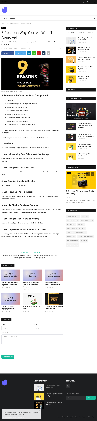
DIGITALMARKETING (73, 216)
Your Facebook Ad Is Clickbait (16, 114)
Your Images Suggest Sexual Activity (19, 121)
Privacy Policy (61, 417)
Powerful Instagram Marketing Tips (84, 77)
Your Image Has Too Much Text (17, 107)
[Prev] (87, 174)
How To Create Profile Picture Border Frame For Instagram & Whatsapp (17, 257)
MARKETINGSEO (72, 228)
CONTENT (84, 241)
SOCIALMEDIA (71, 224)
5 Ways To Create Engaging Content (7, 308)
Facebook (10, 100)
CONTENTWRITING (72, 241)
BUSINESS (82, 228)
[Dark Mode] (94, 1)
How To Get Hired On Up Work (31, 308)
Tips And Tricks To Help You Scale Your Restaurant (86, 58)
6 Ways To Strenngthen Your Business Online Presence (31, 285)
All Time (90, 32)
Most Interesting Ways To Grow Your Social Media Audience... (85, 125)
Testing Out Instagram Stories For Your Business (86, 135)
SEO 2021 (81, 224)
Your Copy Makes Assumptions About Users (21, 125)
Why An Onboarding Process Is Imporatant (52, 284)
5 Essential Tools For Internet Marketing (84, 48)
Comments (7, 320)
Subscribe (91, 398)
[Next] (92, 174)
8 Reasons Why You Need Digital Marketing (85, 68)
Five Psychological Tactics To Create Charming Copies (45, 257)
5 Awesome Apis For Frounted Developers (84, 155)
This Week (71, 32)
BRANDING (85, 216)
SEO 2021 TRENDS (72, 220)
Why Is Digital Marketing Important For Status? (9, 284)
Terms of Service (72, 417)
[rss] (68, 386)
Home (5, 18)
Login (83, 2)
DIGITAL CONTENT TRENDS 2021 (76, 233)
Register (89, 2)
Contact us (4, 2)
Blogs (7, 23)
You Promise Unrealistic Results (17, 110)
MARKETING (84, 220)
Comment (4, 333)
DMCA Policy (90, 417)
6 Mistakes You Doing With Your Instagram (54, 308)
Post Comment (8, 357)
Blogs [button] (13, 18)
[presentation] (16, 349)
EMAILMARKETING (72, 245)
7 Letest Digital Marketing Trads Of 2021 (86, 39)
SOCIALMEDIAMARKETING (85, 237)
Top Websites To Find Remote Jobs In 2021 (84, 145)
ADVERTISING (71, 237)
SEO (91, 220)
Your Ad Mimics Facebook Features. (18, 118)
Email (35, 324)
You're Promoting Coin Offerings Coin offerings (22, 103)
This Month (80, 32)
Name (3, 324)
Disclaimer (82, 417)
